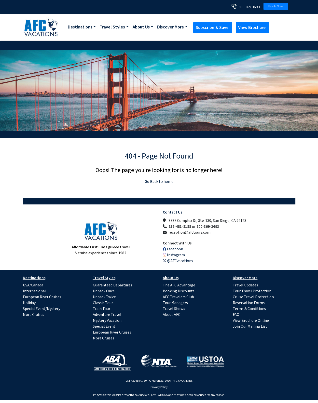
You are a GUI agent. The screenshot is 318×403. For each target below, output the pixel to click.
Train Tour (101, 308)
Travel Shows (174, 308)
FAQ (236, 314)
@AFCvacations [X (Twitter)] (178, 261)
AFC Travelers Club (178, 297)
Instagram (174, 255)
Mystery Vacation (107, 320)
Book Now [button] (275, 6)
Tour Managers (175, 303)
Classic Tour (103, 303)
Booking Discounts (178, 291)
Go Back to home (159, 181)
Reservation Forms (249, 303)
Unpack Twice (104, 297)
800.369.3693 (248, 7)
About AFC (171, 314)
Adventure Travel (107, 314)
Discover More (170, 27)
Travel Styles (112, 27)
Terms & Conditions (249, 308)
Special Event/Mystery (41, 308)
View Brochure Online (251, 320)
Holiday (29, 303)
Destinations (80, 27)
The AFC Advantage (179, 285)
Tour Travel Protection (252, 291)
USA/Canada (33, 285)
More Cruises (33, 314)
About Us (141, 27)
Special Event (104, 326)
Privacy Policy (159, 387)
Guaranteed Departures (112, 285)
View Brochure (252, 28)
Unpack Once (104, 291)
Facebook (173, 249)
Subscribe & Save (213, 28)
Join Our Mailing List (250, 326)
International (34, 291)
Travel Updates (245, 285)
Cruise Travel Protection (253, 297)
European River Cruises (42, 297)
